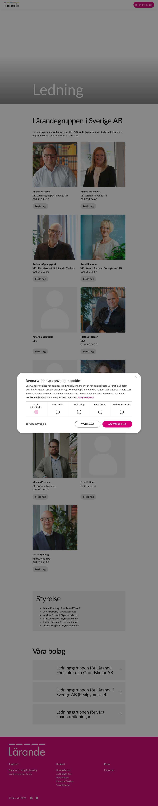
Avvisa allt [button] (86, 424)
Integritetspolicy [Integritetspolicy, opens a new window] (86, 397)
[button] (36, 424)
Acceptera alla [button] (116, 424)
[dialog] (79, 403)
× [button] (136, 376)
